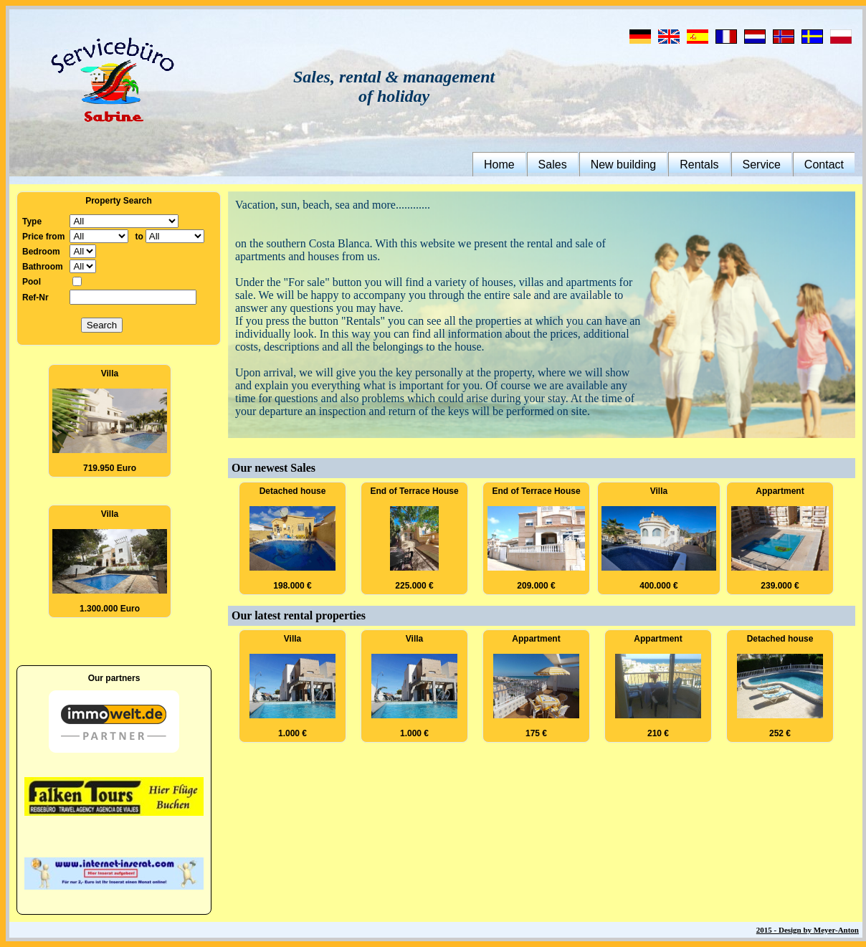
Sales (552, 164)
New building (624, 164)
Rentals (699, 164)
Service (762, 164)
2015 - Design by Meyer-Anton (807, 929)
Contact (824, 164)
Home (499, 164)
